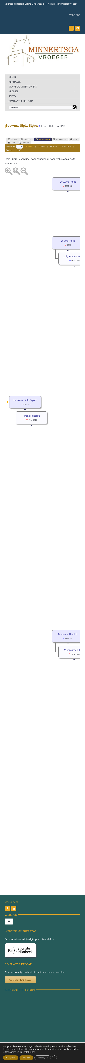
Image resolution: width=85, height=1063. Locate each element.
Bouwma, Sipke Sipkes (25, 399)
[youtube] (77, 28)
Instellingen (43, 1057)
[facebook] (71, 28)
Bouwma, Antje (68, 181)
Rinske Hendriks (31, 415)
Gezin (11, 142)
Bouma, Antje (68, 240)
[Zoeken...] (40, 107)
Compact (41, 146)
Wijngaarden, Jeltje (74, 649)
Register (9, 150)
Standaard (29, 146)
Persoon (12, 139)
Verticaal (53, 146)
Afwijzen (26, 1057)
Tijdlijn (74, 139)
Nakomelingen (43, 139)
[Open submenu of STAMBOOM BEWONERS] (74, 86)
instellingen (29, 1052)
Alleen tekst (66, 146)
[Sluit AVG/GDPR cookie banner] (54, 1057)
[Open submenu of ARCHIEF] (74, 91)
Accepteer (10, 1057)
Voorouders (26, 139)
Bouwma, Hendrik (68, 634)
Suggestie (24, 142)
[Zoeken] (74, 107)
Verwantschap (60, 139)
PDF (19, 150)
